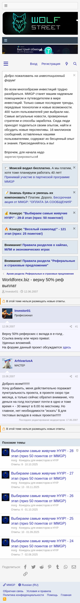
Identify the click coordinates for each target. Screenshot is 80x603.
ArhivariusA (24, 361)
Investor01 (11, 291)
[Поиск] (75, 64)
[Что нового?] (66, 64)
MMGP (9, 585)
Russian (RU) (28, 585)
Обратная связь (13, 591)
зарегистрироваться (20, 156)
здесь (67, 347)
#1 (76, 326)
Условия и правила (38, 591)
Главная (66, 595)
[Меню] (40, 5)
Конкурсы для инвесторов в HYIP (38, 460)
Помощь (52, 595)
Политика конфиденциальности (23, 595)
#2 (76, 376)
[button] (6, 63)
